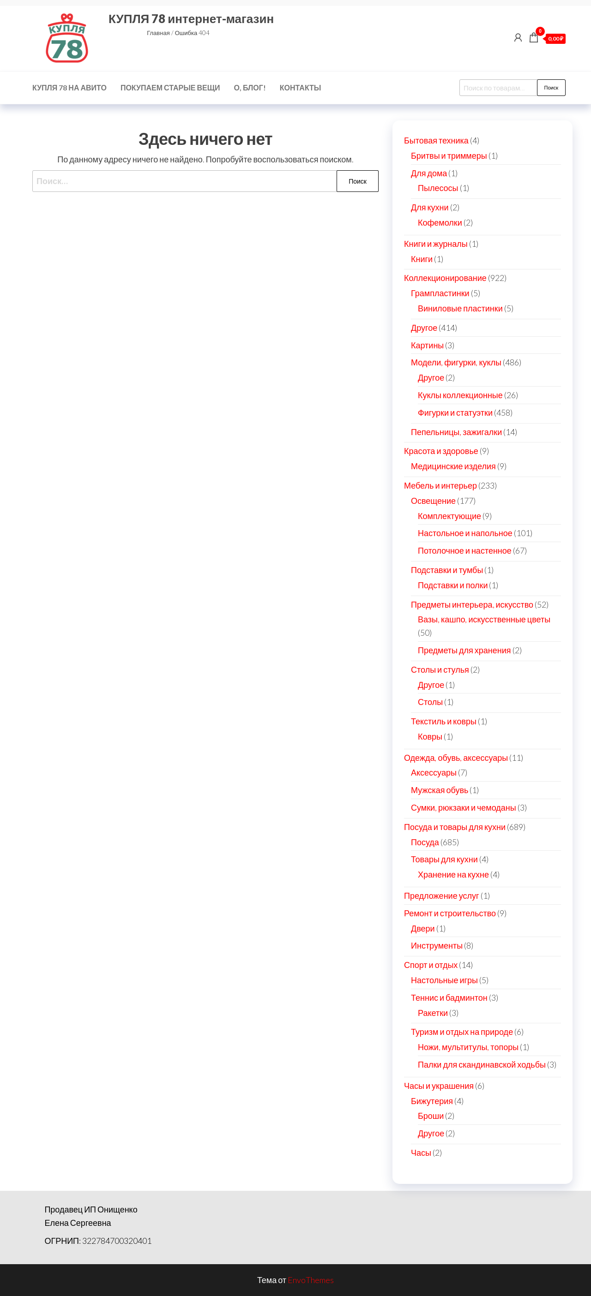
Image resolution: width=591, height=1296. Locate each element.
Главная (158, 32)
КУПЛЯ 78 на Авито (69, 87)
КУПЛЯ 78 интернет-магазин (191, 18)
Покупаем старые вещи (170, 87)
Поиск (551, 87)
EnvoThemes (311, 1280)
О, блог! (250, 87)
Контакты (300, 87)
